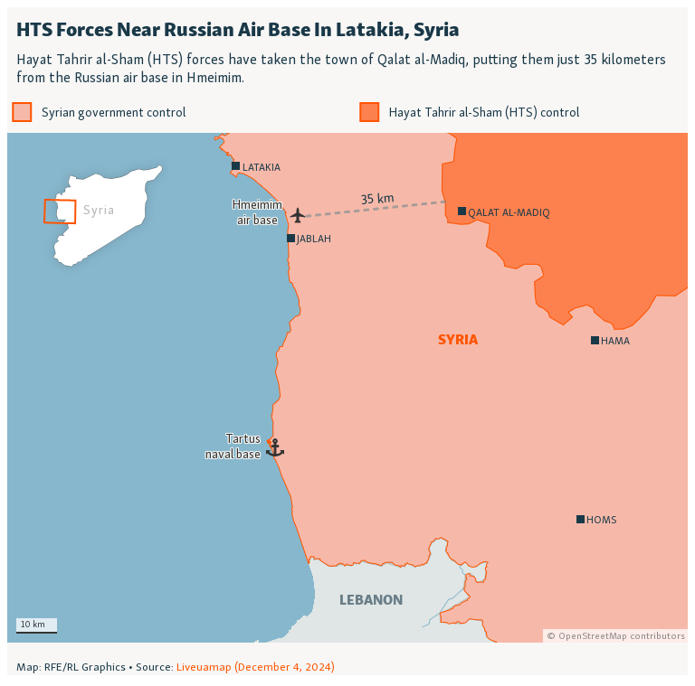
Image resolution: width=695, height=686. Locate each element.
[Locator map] (347, 341)
